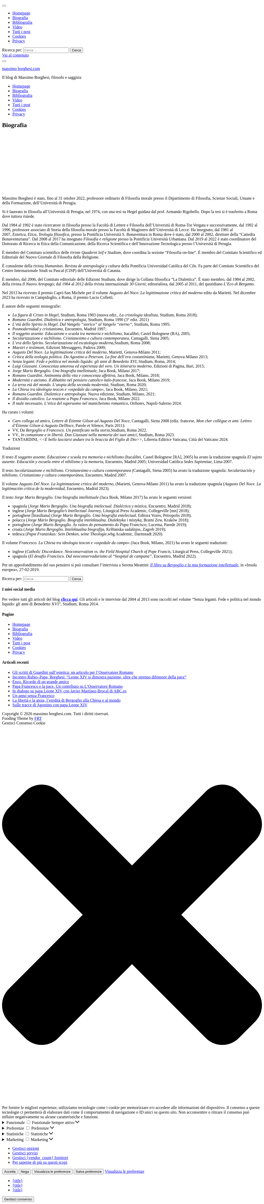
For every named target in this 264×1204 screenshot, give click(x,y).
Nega (25, 1172)
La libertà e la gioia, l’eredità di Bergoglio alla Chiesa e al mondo (66, 700)
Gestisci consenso (18, 1199)
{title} (17, 1180)
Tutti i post (21, 31)
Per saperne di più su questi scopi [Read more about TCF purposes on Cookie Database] (39, 1162)
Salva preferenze (89, 1172)
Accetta (9, 1172)
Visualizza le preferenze (52, 1172)
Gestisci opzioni (25, 1148)
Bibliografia (22, 22)
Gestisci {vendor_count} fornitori (40, 1157)
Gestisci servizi (25, 1153)
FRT (38, 718)
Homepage (21, 13)
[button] (132, 915)
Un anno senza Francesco (33, 695)
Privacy (18, 41)
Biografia (20, 17)
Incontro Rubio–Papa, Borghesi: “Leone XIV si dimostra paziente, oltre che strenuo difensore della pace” (99, 677)
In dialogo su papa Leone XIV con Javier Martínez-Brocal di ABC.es (69, 691)
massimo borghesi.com (21, 68)
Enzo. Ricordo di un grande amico (40, 681)
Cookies (19, 36)
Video (17, 27)
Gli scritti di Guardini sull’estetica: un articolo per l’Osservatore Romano (72, 672)
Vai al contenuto (15, 55)
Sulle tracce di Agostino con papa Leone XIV (49, 705)
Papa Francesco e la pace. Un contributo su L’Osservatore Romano (67, 686)
